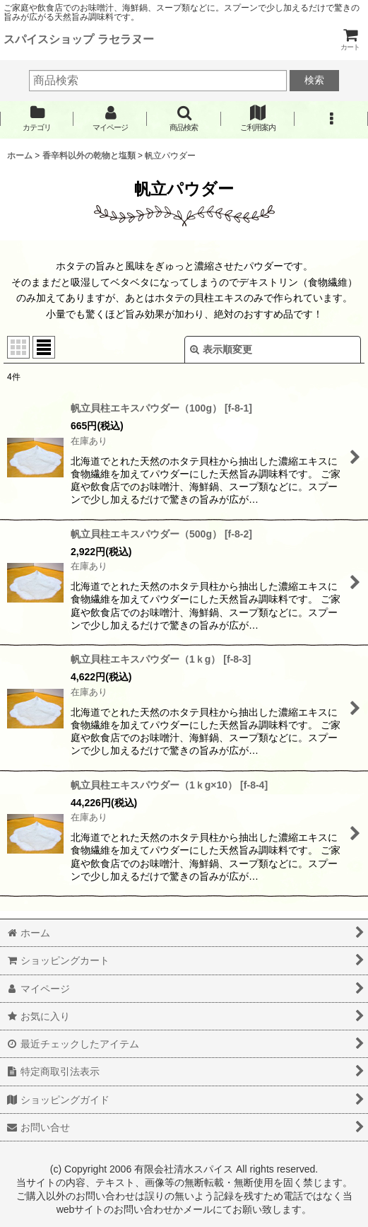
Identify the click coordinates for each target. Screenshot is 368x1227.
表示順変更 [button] (221, 349)
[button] (183, 118)
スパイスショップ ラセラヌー (79, 39)
